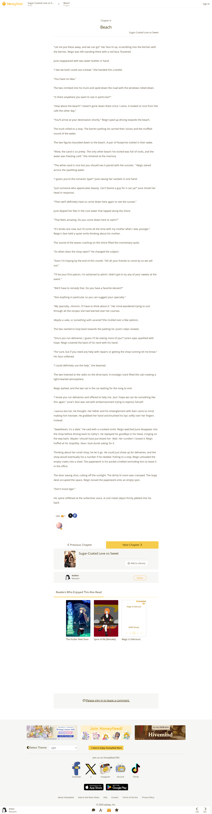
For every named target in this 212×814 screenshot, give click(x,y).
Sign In (206, 3)
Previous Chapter (80, 545)
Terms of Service (130, 797)
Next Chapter (132, 545)
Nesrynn (76, 578)
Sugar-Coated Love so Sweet (99, 553)
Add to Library (136, 563)
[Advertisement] (106, 668)
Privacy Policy (148, 797)
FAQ (105, 797)
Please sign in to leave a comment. (106, 700)
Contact (114, 797)
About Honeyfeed (66, 797)
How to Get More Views (88, 797)
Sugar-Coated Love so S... (41, 3)
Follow (140, 578)
